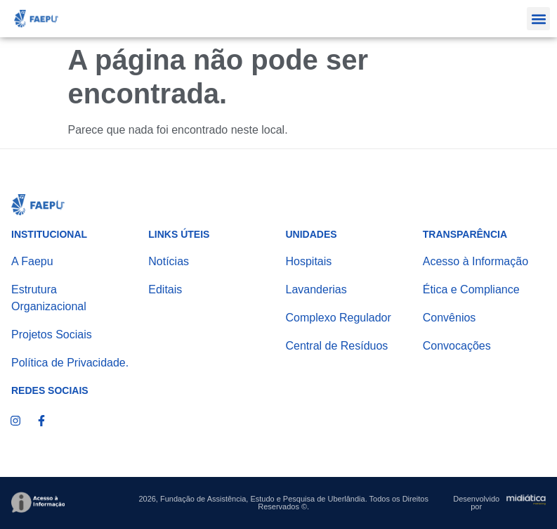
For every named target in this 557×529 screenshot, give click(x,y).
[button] (538, 18)
